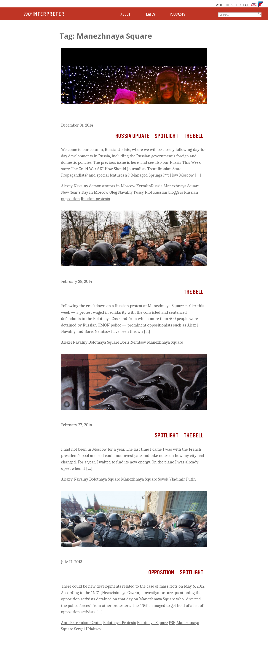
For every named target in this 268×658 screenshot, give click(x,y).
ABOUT (125, 14)
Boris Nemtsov (133, 342)
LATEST (151, 14)
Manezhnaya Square (182, 185)
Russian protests (95, 198)
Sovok (163, 479)
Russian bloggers (168, 192)
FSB (172, 622)
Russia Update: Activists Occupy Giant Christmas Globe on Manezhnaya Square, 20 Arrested (123, 113)
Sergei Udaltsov (87, 628)
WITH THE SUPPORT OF (232, 5)
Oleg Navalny (121, 192)
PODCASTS (177, 14)
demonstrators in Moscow (112, 185)
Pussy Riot (143, 192)
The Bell (193, 136)
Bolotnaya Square (103, 342)
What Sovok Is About (83, 417)
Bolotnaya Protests (119, 622)
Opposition (161, 572)
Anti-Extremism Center (81, 622)
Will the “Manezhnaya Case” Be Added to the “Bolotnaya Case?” (131, 553)
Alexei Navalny (74, 342)
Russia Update (132, 136)
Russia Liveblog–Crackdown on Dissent (103, 273)
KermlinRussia (149, 185)
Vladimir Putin (182, 479)
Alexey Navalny (74, 185)
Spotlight (166, 136)
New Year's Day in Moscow (85, 192)
